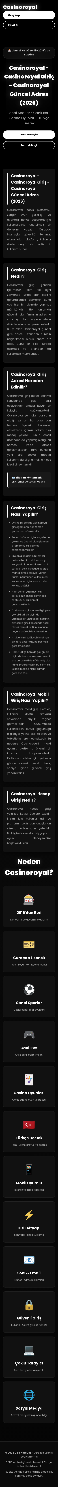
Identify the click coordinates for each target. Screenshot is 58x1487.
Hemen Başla (29, 134)
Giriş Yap (14, 15)
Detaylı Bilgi (29, 145)
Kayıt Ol (13, 25)
